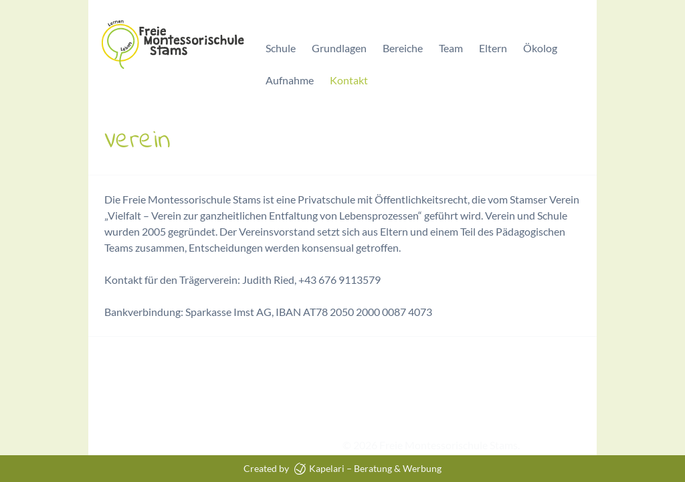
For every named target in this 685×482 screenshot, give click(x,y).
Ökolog (540, 48)
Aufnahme (290, 80)
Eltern (493, 48)
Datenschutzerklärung (211, 444)
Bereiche (403, 48)
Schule (281, 48)
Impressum (114, 444)
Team (451, 48)
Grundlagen (339, 48)
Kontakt (349, 80)
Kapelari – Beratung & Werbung (368, 468)
